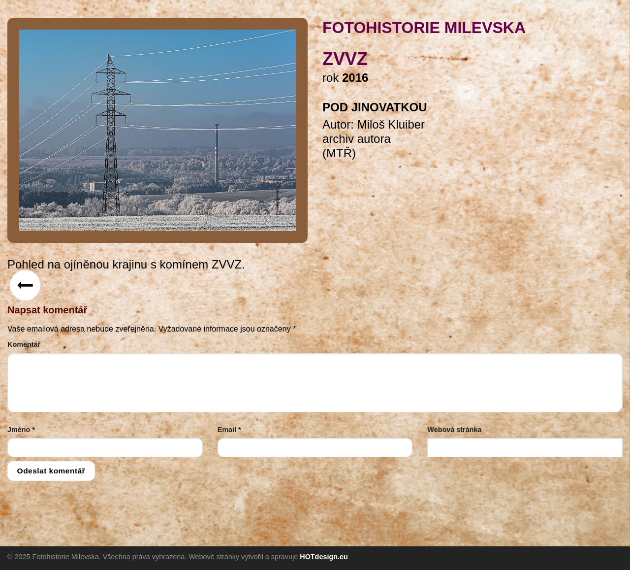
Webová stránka (454, 430)
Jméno (21, 430)
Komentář (23, 344)
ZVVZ (345, 59)
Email (229, 430)
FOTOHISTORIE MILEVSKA (424, 27)
